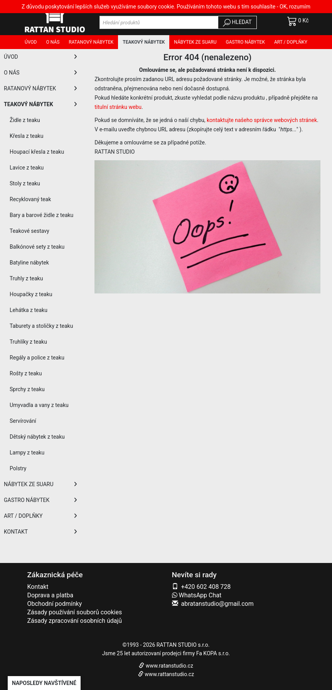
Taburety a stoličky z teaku (41, 326)
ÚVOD (40, 57)
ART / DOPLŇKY (40, 516)
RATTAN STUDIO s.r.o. (183, 645)
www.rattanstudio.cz (169, 674)
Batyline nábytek (29, 262)
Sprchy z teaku (27, 389)
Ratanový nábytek (91, 42)
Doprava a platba (50, 595)
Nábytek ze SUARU (195, 42)
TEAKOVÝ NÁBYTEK (40, 104)
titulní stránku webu (118, 107)
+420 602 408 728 (206, 586)
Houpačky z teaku (31, 294)
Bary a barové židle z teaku (41, 215)
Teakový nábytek (144, 42)
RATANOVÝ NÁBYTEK (40, 88)
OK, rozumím (295, 6)
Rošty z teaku (26, 373)
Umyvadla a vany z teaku (39, 405)
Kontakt (38, 586)
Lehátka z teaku (28, 310)
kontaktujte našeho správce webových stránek (262, 120)
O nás (52, 42)
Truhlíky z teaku (28, 342)
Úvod (31, 42)
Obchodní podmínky (54, 603)
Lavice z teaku (27, 167)
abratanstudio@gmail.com (217, 603)
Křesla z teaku (26, 136)
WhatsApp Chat (197, 595)
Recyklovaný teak (30, 199)
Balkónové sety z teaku (37, 247)
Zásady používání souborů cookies (74, 612)
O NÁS (40, 73)
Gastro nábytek (245, 42)
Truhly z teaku (26, 278)
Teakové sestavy (29, 231)
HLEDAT (237, 23)
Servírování (23, 421)
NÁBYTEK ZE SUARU (40, 484)
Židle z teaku (25, 120)
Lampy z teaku (27, 452)
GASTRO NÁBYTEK (40, 500)
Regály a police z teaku (37, 357)
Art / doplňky (290, 42)
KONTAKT (40, 532)
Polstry (18, 468)
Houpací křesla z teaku (37, 152)
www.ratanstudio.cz (169, 666)
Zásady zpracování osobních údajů (74, 620)
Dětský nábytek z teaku (37, 437)
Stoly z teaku (25, 183)
